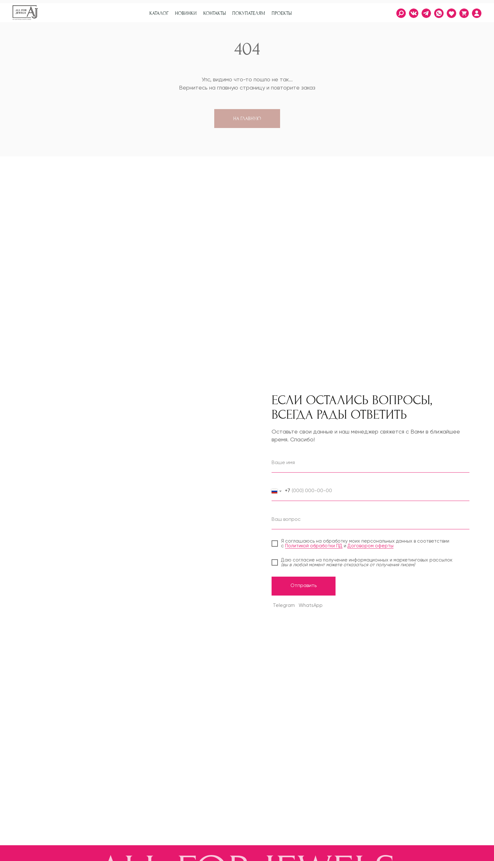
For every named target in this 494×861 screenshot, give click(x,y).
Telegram (284, 605)
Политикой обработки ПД (313, 546)
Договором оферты (370, 546)
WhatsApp (311, 605)
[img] (476, 13)
